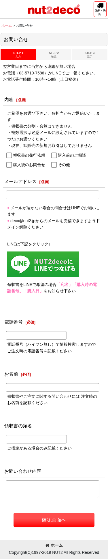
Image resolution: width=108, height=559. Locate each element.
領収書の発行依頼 (29, 155)
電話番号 (13, 321)
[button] (100, 9)
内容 (9, 99)
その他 (64, 164)
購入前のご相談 (72, 155)
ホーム (54, 545)
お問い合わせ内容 (22, 471)
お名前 (11, 373)
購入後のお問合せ (29, 164)
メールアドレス (20, 181)
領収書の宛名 (18, 425)
